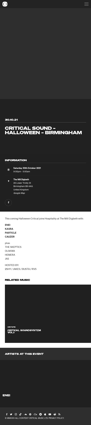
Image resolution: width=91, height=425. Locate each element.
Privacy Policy (56, 418)
